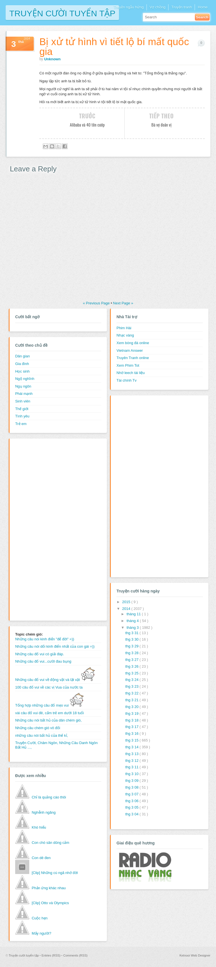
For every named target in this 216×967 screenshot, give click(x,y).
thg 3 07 (132, 794)
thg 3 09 (132, 780)
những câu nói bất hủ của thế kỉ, (41, 735)
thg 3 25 (132, 673)
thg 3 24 (132, 680)
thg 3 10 (132, 774)
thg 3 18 (132, 720)
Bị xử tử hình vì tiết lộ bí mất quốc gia (114, 46)
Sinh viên (22, 401)
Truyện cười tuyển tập (62, 12)
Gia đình (22, 364)
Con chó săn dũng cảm (50, 842)
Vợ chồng (157, 7)
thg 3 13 (132, 754)
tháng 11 (134, 614)
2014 (126, 609)
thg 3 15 (132, 740)
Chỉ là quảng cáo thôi (49, 797)
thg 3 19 (132, 713)
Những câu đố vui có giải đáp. (39, 654)
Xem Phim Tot (127, 365)
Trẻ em (20, 424)
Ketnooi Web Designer (194, 955)
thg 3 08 (132, 787)
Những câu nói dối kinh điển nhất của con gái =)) (54, 646)
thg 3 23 (132, 686)
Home (203, 7)
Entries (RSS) (51, 955)
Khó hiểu (39, 827)
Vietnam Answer (129, 350)
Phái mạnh (24, 393)
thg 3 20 (132, 707)
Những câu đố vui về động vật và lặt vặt (55, 680)
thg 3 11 (132, 767)
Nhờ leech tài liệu (130, 373)
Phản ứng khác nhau (49, 888)
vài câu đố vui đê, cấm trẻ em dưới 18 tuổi (49, 713)
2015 (126, 602)
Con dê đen (41, 858)
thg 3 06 (132, 801)
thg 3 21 (132, 700)
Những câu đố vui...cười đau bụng (43, 661)
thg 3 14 (132, 747)
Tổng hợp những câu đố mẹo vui (49, 705)
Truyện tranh (181, 7)
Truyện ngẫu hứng (128, 7)
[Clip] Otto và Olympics (50, 903)
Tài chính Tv (126, 380)
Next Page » (123, 303)
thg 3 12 (132, 760)
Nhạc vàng (125, 335)
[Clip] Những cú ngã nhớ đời (55, 873)
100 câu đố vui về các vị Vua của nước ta (49, 687)
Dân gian (22, 356)
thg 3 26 (132, 666)
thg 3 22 (132, 693)
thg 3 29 (132, 646)
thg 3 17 (132, 727)
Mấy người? (41, 933)
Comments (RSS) (75, 955)
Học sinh (22, 371)
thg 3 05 (132, 807)
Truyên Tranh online (132, 358)
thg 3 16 (132, 733)
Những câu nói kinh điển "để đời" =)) (44, 639)
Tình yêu (22, 416)
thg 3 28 (132, 653)
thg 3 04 (132, 814)
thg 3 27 (132, 660)
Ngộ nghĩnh (24, 379)
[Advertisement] (37, 528)
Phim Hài (123, 328)
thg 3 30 (132, 639)
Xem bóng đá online (132, 343)
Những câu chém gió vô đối (37, 728)
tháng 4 (133, 621)
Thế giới (21, 409)
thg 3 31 (132, 633)
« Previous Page (97, 303)
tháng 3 (133, 627)
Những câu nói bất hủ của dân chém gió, (48, 720)
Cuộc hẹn (40, 918)
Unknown (52, 59)
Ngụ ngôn (23, 386)
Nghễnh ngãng (44, 812)
